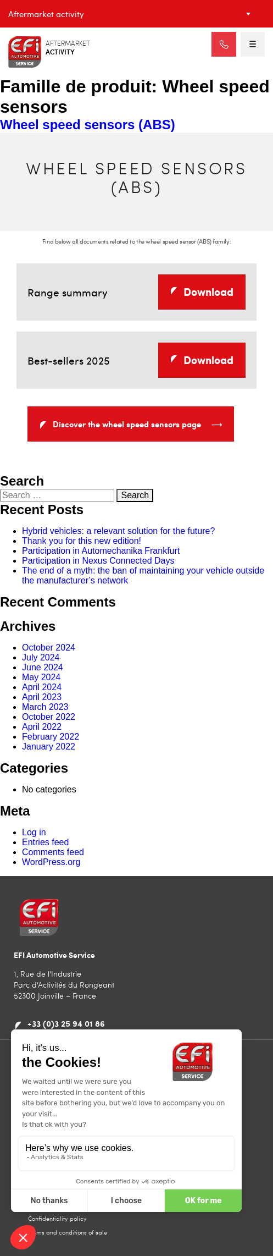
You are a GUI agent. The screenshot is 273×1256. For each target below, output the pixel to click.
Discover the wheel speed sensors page (137, 426)
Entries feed (45, 842)
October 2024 (48, 647)
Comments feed (53, 852)
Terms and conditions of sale (67, 1232)
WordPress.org (51, 862)
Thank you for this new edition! (81, 541)
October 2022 (48, 716)
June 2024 (42, 667)
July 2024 (41, 657)
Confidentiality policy (57, 1218)
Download (208, 291)
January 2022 (48, 746)
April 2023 (42, 697)
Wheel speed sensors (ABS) (87, 124)
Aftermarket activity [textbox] (46, 13)
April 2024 (42, 687)
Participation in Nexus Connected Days (98, 560)
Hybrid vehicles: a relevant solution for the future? (118, 531)
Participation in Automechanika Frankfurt (101, 550)
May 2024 (41, 677)
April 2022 (42, 726)
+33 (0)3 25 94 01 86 (66, 1023)
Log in (34, 832)
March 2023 (45, 707)
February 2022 (50, 736)
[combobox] (136, 13)
